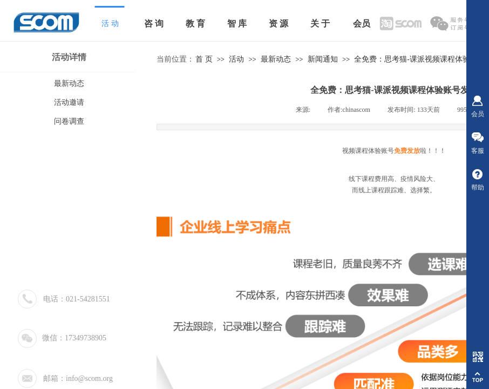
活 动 (110, 23)
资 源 (278, 23)
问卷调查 (69, 121)
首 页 (204, 59)
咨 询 (154, 23)
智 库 (237, 23)
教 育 (195, 23)
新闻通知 (323, 59)
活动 (236, 59)
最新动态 (276, 59)
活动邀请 (69, 102)
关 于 (320, 23)
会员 (361, 23)
